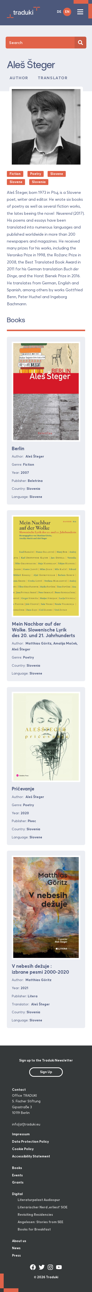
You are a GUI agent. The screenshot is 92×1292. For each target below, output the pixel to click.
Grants (18, 1182)
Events (17, 1175)
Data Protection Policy (30, 1141)
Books (17, 1168)
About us (19, 1241)
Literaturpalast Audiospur (39, 1200)
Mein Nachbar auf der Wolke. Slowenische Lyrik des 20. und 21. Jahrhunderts (43, 629)
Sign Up (46, 1072)
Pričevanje (23, 789)
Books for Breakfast (34, 1229)
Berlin (18, 448)
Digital (17, 1194)
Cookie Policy (23, 1149)
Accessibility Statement (31, 1156)
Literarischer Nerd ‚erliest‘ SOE (42, 1207)
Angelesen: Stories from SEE (40, 1222)
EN (67, 12)
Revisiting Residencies (35, 1214)
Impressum (21, 1134)
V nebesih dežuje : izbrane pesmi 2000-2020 (40, 969)
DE (59, 12)
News (16, 1248)
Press (16, 1255)
